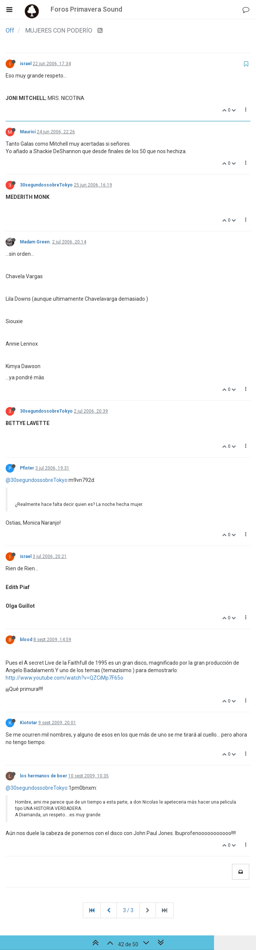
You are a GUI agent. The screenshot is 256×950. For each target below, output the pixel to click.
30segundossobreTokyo (46, 185)
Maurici (28, 131)
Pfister (27, 468)
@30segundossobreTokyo (36, 480)
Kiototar (28, 722)
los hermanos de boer (43, 775)
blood (26, 639)
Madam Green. (35, 242)
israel (25, 63)
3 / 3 (128, 910)
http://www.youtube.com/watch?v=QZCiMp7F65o (64, 678)
